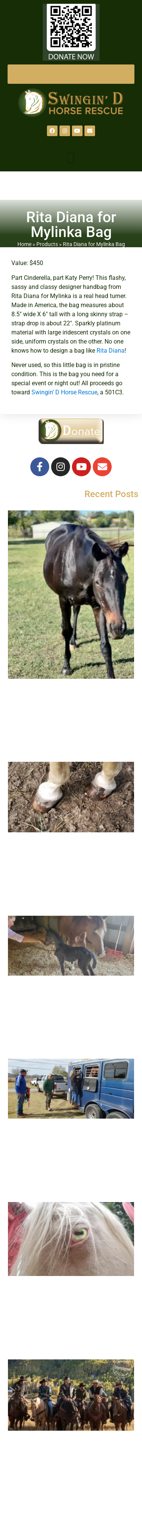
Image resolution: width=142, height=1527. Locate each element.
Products (47, 244)
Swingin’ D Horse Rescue (64, 392)
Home (24, 244)
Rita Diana (111, 350)
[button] (71, 157)
